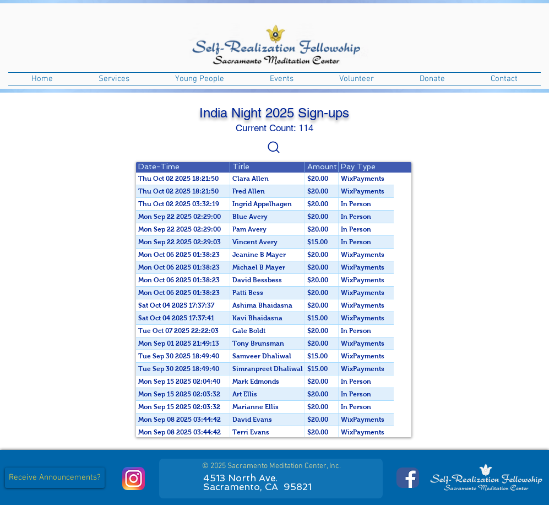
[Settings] (274, 147)
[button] (114, 79)
